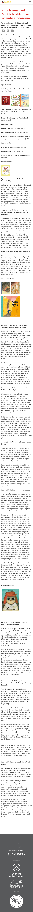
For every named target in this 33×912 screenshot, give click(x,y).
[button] (30, 2)
